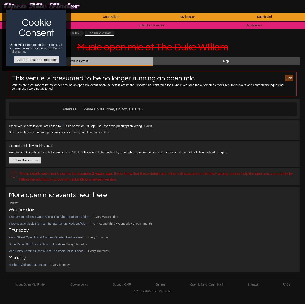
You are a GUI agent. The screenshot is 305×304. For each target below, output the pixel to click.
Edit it (148, 126)
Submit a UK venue (152, 25)
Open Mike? (111, 16)
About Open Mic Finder (30, 284)
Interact (253, 284)
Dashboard (264, 16)
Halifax (74, 33)
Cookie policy (79, 284)
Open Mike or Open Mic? (206, 284)
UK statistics (253, 25)
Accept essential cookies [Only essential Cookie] (36, 60)
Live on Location (98, 132)
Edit (289, 78)
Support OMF (122, 284)
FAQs (286, 284)
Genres (160, 284)
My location (188, 16)
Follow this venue (25, 160)
